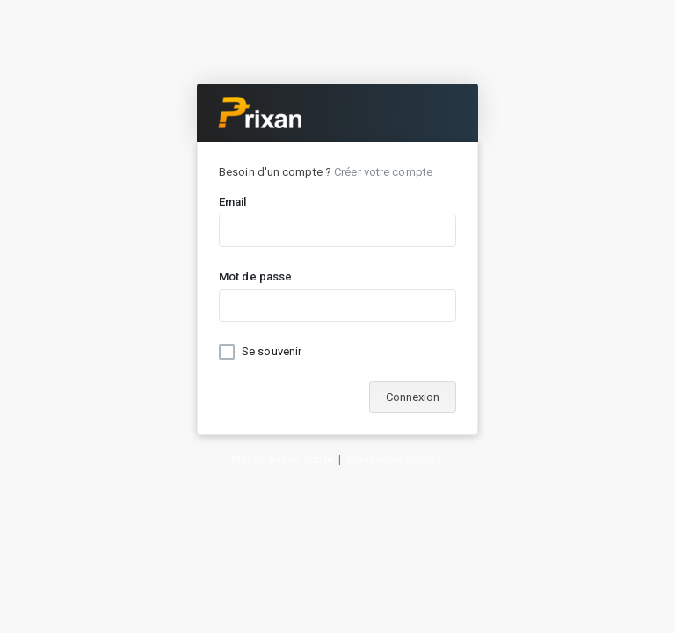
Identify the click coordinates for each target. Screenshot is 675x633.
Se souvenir (271, 351)
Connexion (412, 397)
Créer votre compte (383, 171)
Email (233, 201)
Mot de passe (255, 276)
